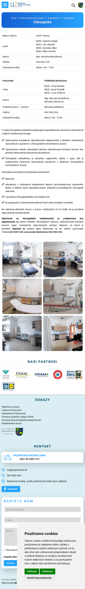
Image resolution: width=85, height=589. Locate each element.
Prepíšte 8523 (11, 557)
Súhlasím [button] (32, 571)
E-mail (9, 520)
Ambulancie (53, 18)
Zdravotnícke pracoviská (32, 18)
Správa (9, 530)
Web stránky (14, 583)
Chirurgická (68, 18)
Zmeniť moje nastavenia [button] (39, 578)
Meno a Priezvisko (15, 509)
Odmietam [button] (47, 571)
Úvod (13, 18)
